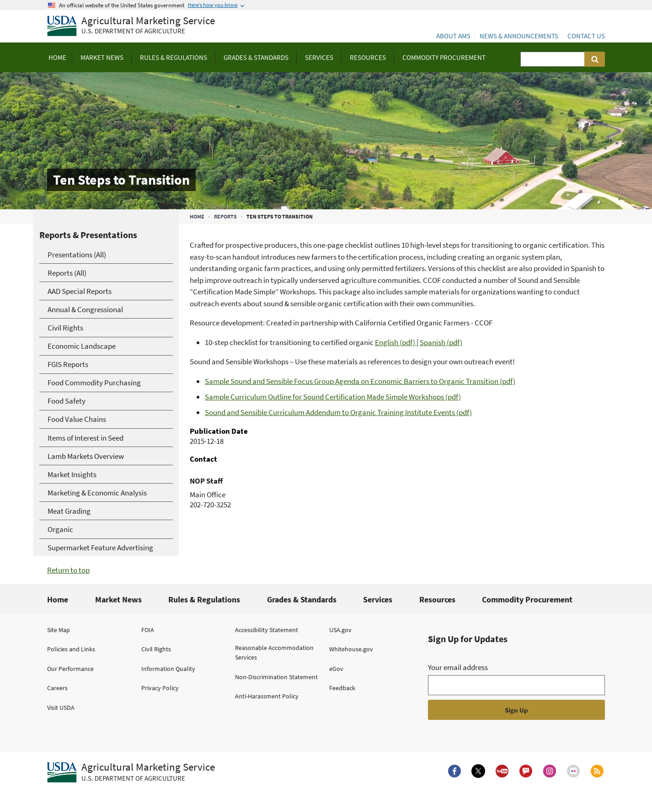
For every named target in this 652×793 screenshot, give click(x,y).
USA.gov (340, 630)
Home (197, 216)
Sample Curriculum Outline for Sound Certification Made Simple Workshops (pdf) (333, 397)
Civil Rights (156, 649)
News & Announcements (519, 36)
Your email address (458, 667)
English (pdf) (396, 342)
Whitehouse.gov (351, 649)
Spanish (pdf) (441, 342)
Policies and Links (71, 649)
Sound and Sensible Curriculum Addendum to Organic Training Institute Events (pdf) (338, 412)
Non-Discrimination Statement (276, 677)
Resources (437, 599)
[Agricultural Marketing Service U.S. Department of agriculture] (131, 26)
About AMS (453, 36)
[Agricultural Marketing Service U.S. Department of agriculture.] (131, 772)
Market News (118, 599)
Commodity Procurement (527, 599)
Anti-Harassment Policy (267, 696)
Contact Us (586, 36)
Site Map (58, 630)
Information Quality (168, 669)
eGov (336, 669)
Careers (57, 688)
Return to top (68, 570)
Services (377, 599)
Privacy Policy (160, 688)
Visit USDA (61, 707)
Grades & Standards (302, 599)
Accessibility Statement (266, 630)
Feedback (342, 688)
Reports (225, 216)
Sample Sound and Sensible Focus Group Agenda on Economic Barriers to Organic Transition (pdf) (360, 381)
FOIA (147, 630)
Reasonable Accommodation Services (274, 652)
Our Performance (70, 669)
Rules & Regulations (204, 599)
